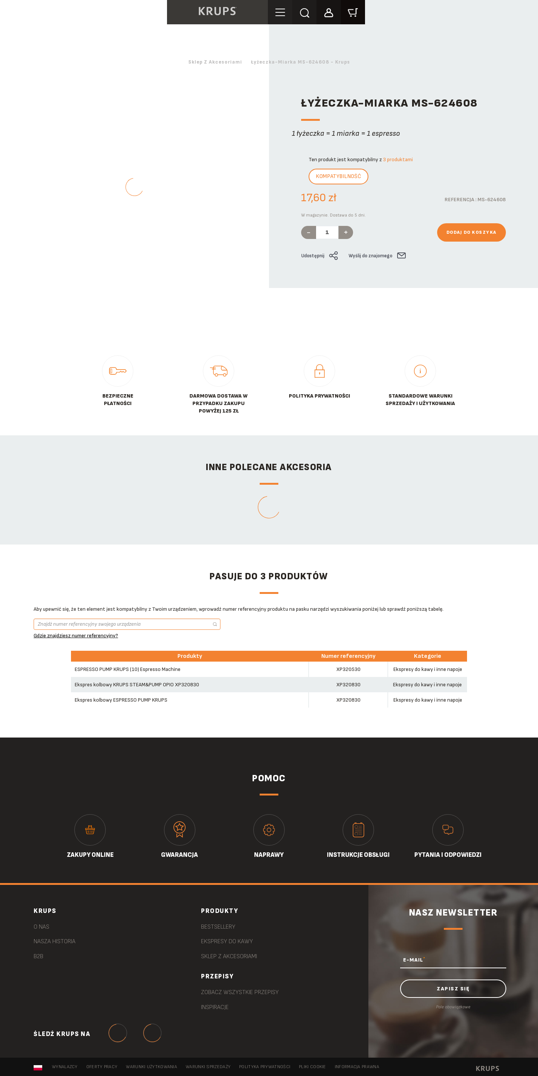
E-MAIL (414, 959)
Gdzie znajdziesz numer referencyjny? (76, 635)
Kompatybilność (338, 176)
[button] (330, 12)
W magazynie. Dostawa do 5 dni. (333, 215)
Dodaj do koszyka (471, 232)
